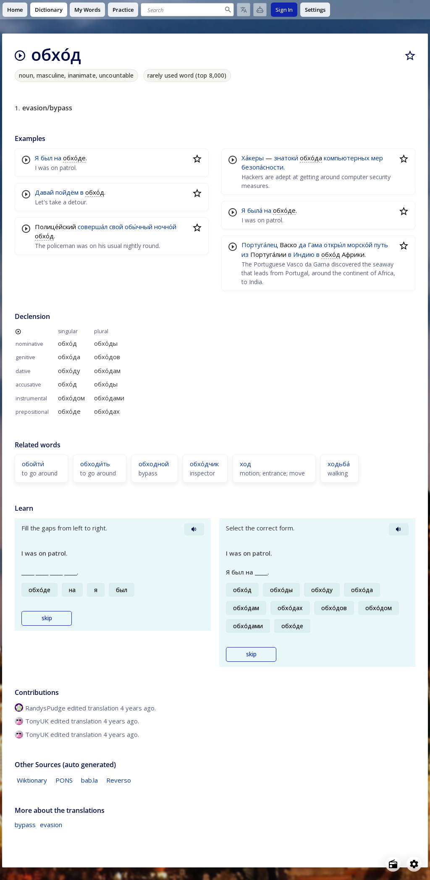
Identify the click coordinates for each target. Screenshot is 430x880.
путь (381, 244)
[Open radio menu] (393, 864)
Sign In (284, 9)
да (302, 244)
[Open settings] (414, 864)
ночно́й (165, 226)
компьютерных (347, 158)
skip (47, 618)
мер (377, 158)
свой (116, 226)
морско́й (359, 244)
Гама (315, 244)
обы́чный (138, 226)
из (245, 254)
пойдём (67, 192)
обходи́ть (95, 464)
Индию (304, 254)
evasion (51, 824)
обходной (154, 464)
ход (245, 464)
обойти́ (33, 464)
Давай (44, 192)
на (57, 158)
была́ (254, 210)
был (46, 158)
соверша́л (93, 226)
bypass (25, 824)
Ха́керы (252, 158)
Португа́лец (259, 244)
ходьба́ (339, 464)
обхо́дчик (204, 464)
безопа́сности (262, 167)
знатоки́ (286, 158)
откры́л (335, 244)
